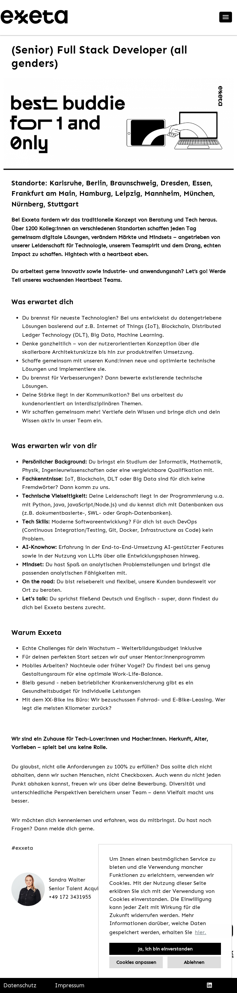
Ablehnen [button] (194, 962)
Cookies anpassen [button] (136, 962)
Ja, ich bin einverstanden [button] (165, 949)
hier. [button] (200, 932)
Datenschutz (19, 985)
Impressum (69, 985)
